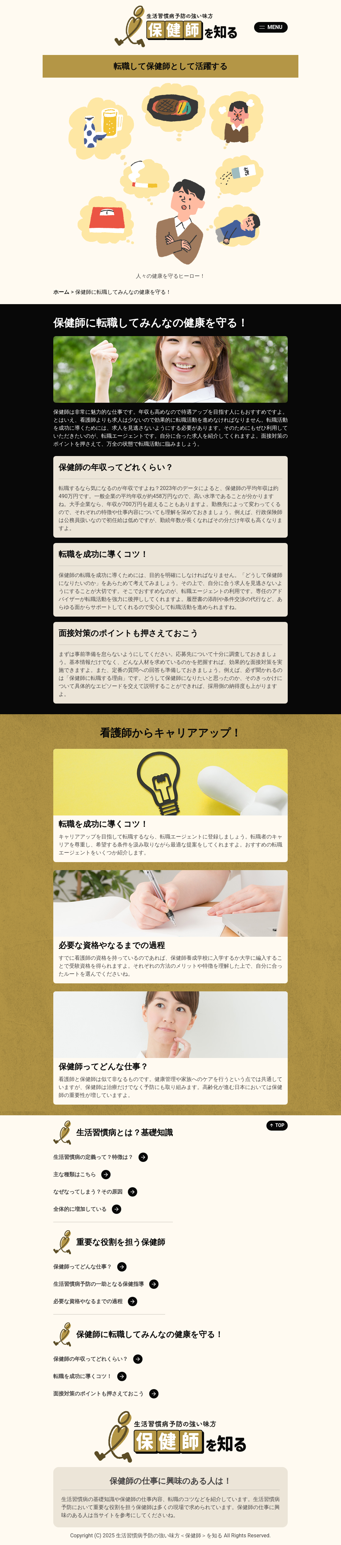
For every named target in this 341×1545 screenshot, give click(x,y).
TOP (279, 1125)
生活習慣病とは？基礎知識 (124, 1132)
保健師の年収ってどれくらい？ (116, 467)
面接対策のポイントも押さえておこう (128, 633)
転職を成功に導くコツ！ (103, 554)
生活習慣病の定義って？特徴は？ (93, 1157)
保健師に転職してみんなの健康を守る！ (149, 1334)
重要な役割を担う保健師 (120, 1242)
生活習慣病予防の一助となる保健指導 (98, 1284)
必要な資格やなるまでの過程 (112, 945)
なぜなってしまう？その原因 (88, 1192)
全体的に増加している (80, 1209)
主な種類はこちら (74, 1174)
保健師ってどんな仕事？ (103, 1066)
